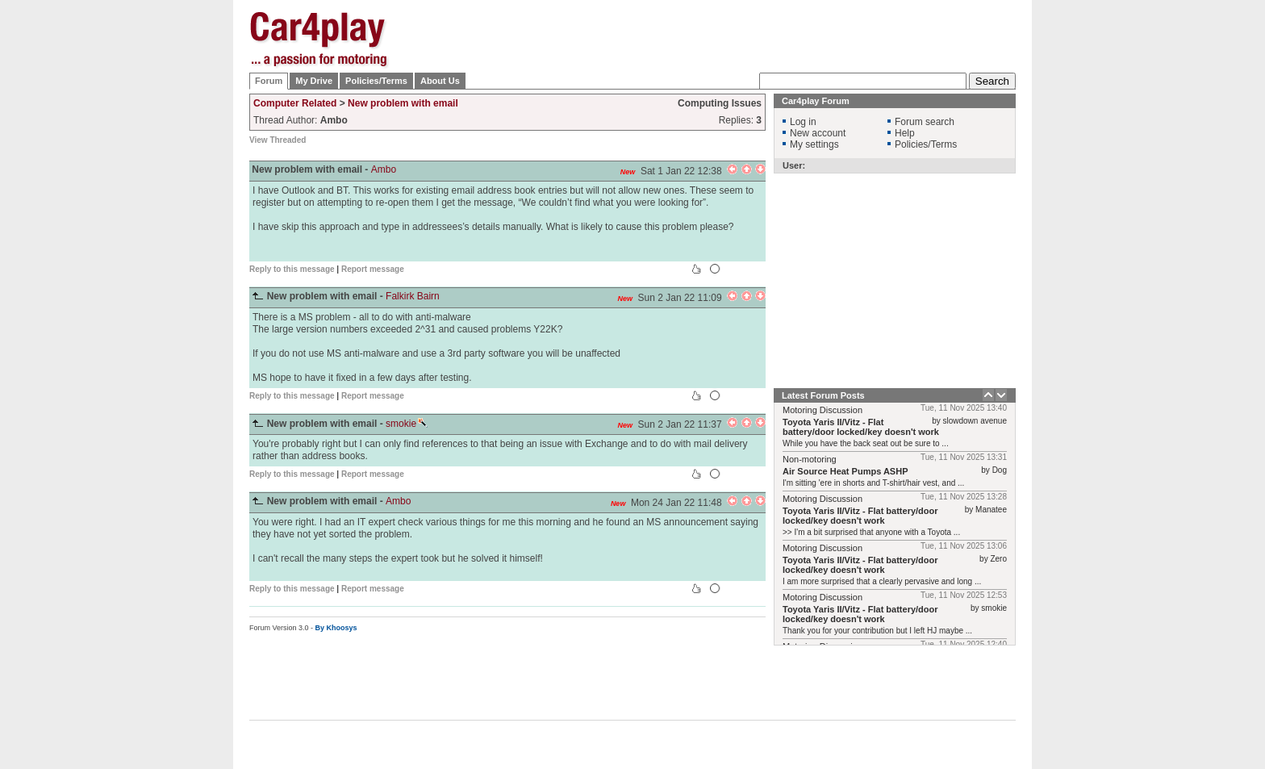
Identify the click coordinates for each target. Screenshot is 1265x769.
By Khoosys (336, 628)
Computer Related (294, 103)
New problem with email (403, 103)
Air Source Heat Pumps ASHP (845, 471)
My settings (814, 144)
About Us (440, 81)
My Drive (313, 81)
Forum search (924, 121)
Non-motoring (810, 459)
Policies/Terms (376, 81)
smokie (407, 423)
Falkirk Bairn (413, 296)
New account (817, 133)
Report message (372, 269)
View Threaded (277, 140)
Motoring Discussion (822, 410)
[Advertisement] (1096, 254)
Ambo (383, 169)
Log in (803, 121)
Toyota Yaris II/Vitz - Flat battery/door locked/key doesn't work (861, 427)
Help (905, 133)
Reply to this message (292, 269)
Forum (268, 81)
